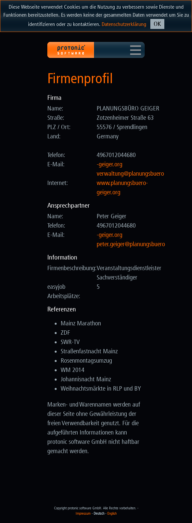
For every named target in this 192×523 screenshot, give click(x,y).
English (112, 513)
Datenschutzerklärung (124, 24)
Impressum (83, 513)
